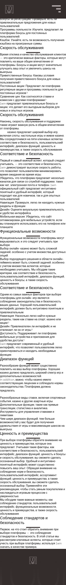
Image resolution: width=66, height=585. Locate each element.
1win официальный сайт (34, 390)
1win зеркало (34, 312)
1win (3, 132)
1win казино (21, 355)
